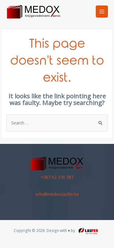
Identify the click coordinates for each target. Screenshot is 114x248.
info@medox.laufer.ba (57, 194)
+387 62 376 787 (57, 177)
